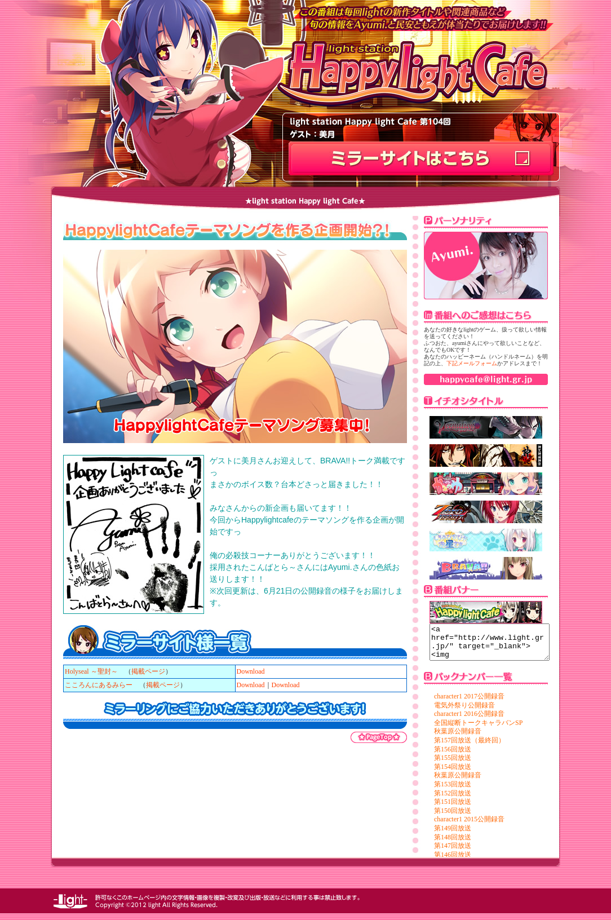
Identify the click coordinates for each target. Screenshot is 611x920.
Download (251, 671)
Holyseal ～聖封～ (91, 671)
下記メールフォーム (471, 363)
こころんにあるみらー (98, 685)
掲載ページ (148, 671)
